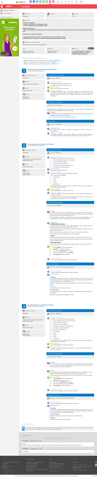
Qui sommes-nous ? (7, 466)
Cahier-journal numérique (32, 465)
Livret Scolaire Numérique (32, 463)
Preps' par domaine (6, 13)
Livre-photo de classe (31, 467)
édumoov (5, 467)
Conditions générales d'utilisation (57, 463)
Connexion (75, 462)
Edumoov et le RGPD (54, 466)
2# (22, 448)
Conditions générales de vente (56, 467)
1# (22, 441)
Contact (4, 465)
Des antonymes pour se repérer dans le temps (39, 63)
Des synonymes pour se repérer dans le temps (39, 62)
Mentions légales (53, 462)
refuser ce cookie (75, 475)
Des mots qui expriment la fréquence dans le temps (40, 60)
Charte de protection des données (57, 465)
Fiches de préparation (31, 466)
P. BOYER (74, 16)
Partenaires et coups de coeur (79, 470)
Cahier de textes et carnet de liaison (34, 462)
